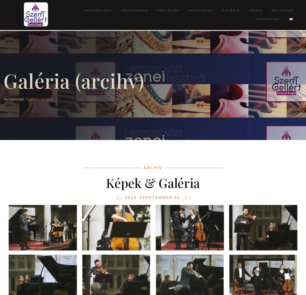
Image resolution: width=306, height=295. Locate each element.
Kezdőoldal (98, 10)
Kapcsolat (268, 19)
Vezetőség (200, 10)
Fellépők (168, 10)
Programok (134, 10)
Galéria (231, 10)
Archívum (282, 10)
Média (255, 10)
